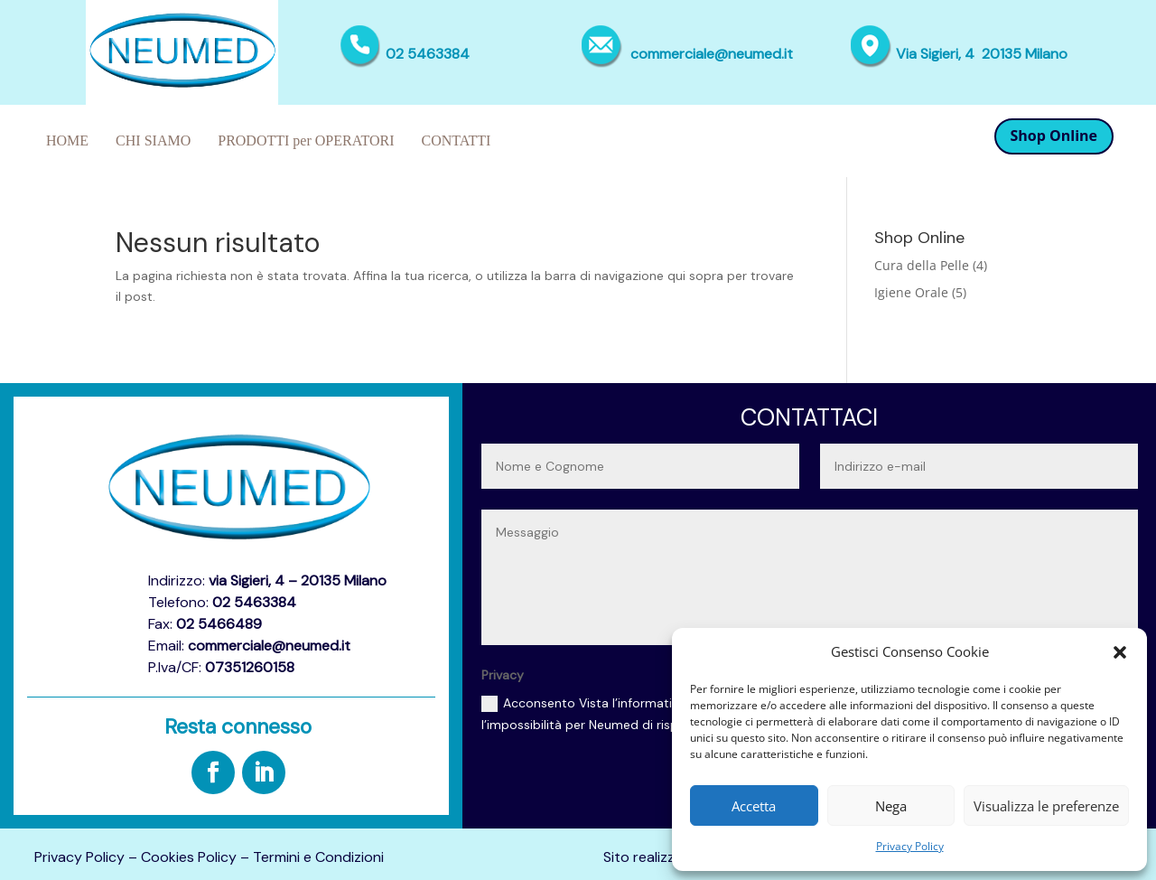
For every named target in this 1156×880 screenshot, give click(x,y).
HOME (67, 140)
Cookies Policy (189, 856)
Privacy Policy (910, 846)
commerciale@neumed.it (711, 53)
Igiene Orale (911, 292)
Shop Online (1054, 135)
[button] (1120, 652)
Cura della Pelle (921, 265)
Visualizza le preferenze (1046, 806)
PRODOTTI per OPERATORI (306, 140)
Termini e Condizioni (318, 856)
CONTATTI (456, 140)
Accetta (754, 806)
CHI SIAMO (153, 140)
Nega (891, 806)
